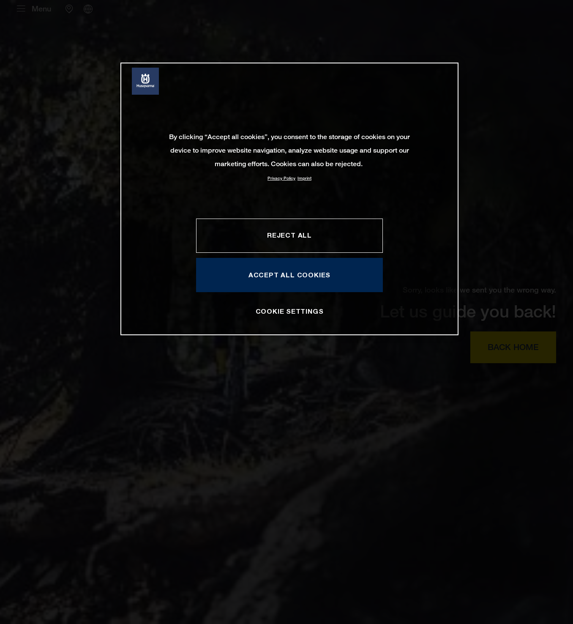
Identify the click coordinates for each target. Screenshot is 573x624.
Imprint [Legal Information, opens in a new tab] (304, 178)
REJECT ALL (289, 235)
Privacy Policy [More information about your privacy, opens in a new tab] (281, 178)
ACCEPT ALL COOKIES (289, 275)
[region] (289, 199)
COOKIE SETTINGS (290, 311)
